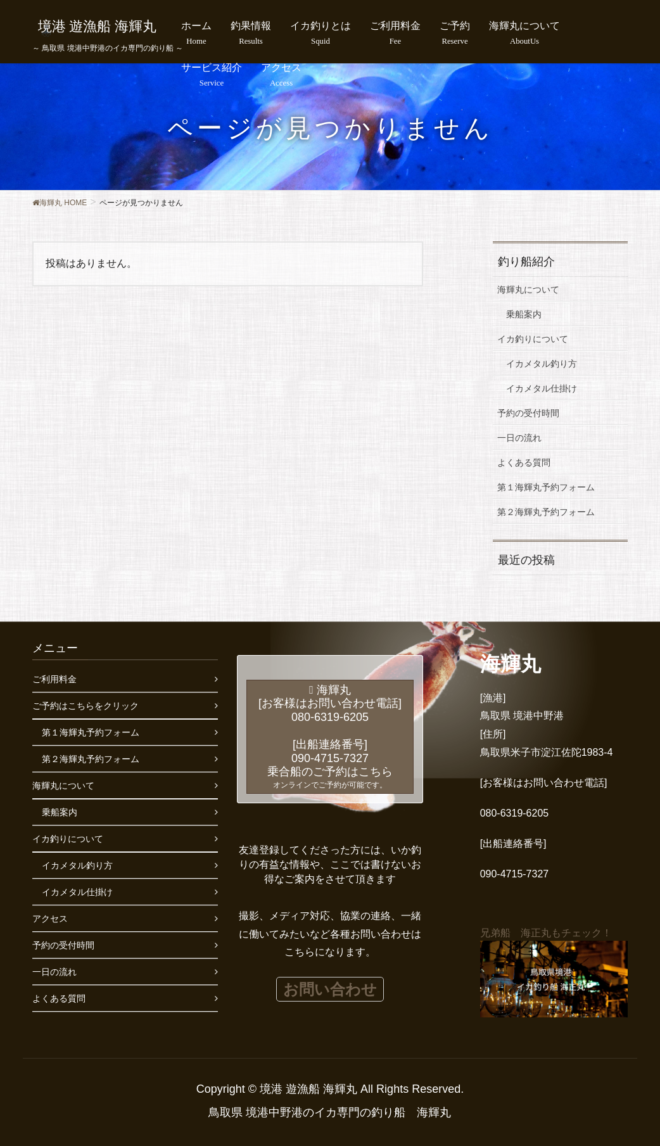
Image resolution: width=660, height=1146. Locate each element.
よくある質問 (523, 462)
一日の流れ (519, 438)
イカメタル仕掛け (541, 388)
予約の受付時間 (528, 413)
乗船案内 (524, 314)
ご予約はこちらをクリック (85, 706)
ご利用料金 (54, 679)
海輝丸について (528, 289)
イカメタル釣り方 (541, 364)
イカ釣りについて (532, 339)
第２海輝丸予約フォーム (546, 512)
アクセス (50, 919)
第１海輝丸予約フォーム (546, 487)
